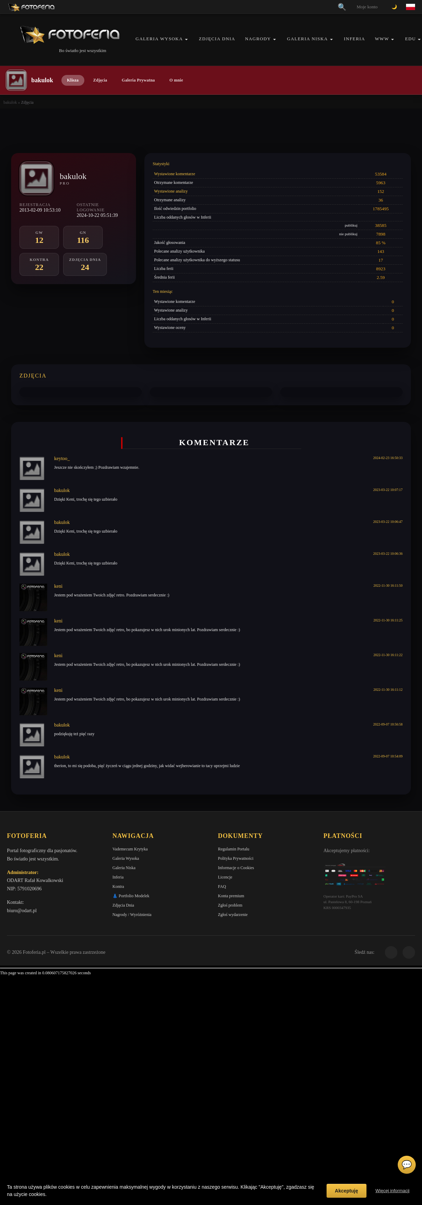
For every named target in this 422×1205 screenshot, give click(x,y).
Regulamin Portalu (233, 849)
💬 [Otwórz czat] (407, 1164)
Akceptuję (346, 1191)
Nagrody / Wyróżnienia (131, 914)
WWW (382, 38)
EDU (410, 38)
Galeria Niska (307, 38)
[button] (186, 39)
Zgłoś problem (230, 905)
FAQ (222, 886)
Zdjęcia (100, 80)
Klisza (72, 80)
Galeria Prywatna (138, 80)
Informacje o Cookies (236, 867)
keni (58, 586)
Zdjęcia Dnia (217, 38)
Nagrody (258, 38)
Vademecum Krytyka (130, 849)
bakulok (10, 102)
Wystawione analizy (171, 191)
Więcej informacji (392, 1190)
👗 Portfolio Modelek (130, 895)
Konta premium (231, 895)
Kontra (118, 886)
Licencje (225, 877)
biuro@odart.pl (22, 910)
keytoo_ (62, 458)
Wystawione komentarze (174, 173)
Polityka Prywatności (235, 858)
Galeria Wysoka (159, 38)
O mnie (176, 80)
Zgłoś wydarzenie (233, 914)
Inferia (354, 38)
